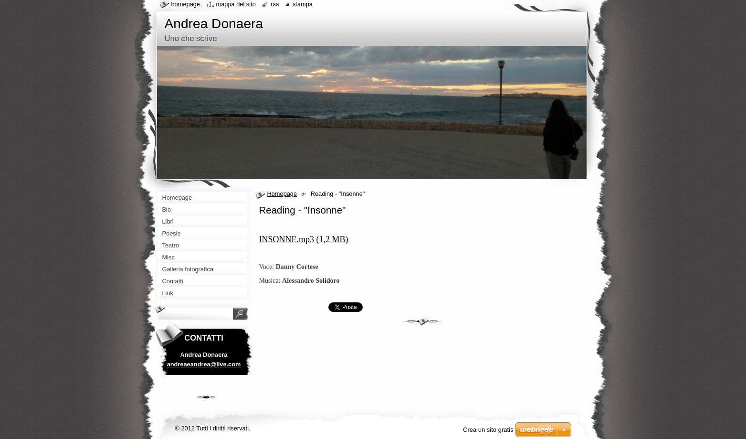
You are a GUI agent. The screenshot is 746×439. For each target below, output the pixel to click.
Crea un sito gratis (488, 429)
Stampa (303, 4)
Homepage (282, 193)
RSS (275, 4)
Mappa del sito (236, 4)
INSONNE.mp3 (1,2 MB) (303, 239)
